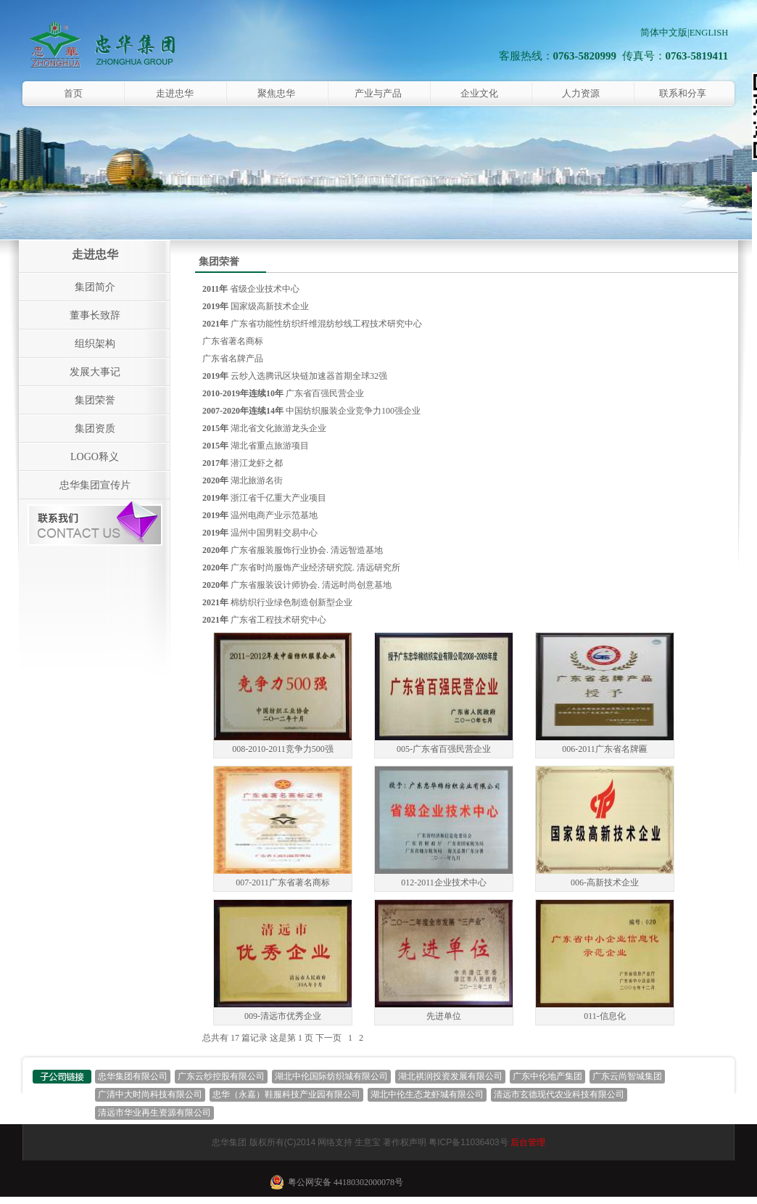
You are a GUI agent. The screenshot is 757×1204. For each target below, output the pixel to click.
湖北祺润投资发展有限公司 (450, 1076)
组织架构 (95, 343)
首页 (73, 93)
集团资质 (95, 428)
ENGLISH (709, 33)
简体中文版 (663, 33)
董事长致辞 (95, 315)
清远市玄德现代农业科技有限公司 (559, 1094)
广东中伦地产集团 (547, 1076)
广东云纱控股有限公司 (221, 1076)
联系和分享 (682, 93)
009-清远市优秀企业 (282, 1016)
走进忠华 (175, 93)
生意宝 (368, 1142)
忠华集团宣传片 (95, 485)
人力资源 (581, 93)
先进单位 (443, 1016)
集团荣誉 (95, 400)
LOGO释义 (94, 456)
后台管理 (527, 1142)
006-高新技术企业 (605, 882)
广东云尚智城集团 (627, 1076)
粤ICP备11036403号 (468, 1142)
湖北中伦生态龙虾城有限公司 (427, 1094)
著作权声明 (404, 1142)
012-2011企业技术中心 (444, 882)
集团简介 (95, 287)
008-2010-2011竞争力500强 (283, 749)
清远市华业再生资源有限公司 (154, 1112)
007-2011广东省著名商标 (283, 882)
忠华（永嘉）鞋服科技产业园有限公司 (286, 1094)
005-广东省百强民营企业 (444, 749)
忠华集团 (229, 1142)
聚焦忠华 (276, 93)
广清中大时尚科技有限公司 (150, 1094)
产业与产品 (378, 93)
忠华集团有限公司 (132, 1076)
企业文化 (479, 93)
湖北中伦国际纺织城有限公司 (331, 1076)
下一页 (328, 1038)
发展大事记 (95, 371)
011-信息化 (605, 1016)
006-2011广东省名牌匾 (605, 749)
